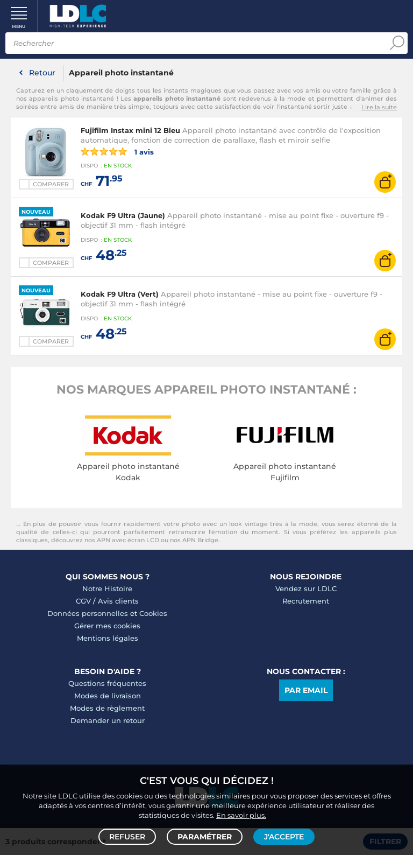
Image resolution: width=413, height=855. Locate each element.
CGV (83, 601)
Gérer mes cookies (107, 625)
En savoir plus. (241, 815)
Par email (305, 690)
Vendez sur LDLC (306, 588)
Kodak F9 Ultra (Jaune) (123, 215)
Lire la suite (379, 107)
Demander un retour (107, 720)
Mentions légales (107, 638)
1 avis (117, 151)
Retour (42, 73)
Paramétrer (204, 837)
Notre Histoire (107, 588)
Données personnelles (87, 613)
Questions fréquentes (107, 683)
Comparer (51, 184)
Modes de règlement (107, 708)
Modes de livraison (107, 695)
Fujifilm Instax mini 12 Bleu (130, 130)
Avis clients (118, 601)
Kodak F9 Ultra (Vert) (120, 294)
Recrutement (305, 601)
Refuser (127, 837)
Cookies (153, 613)
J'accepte (284, 837)
